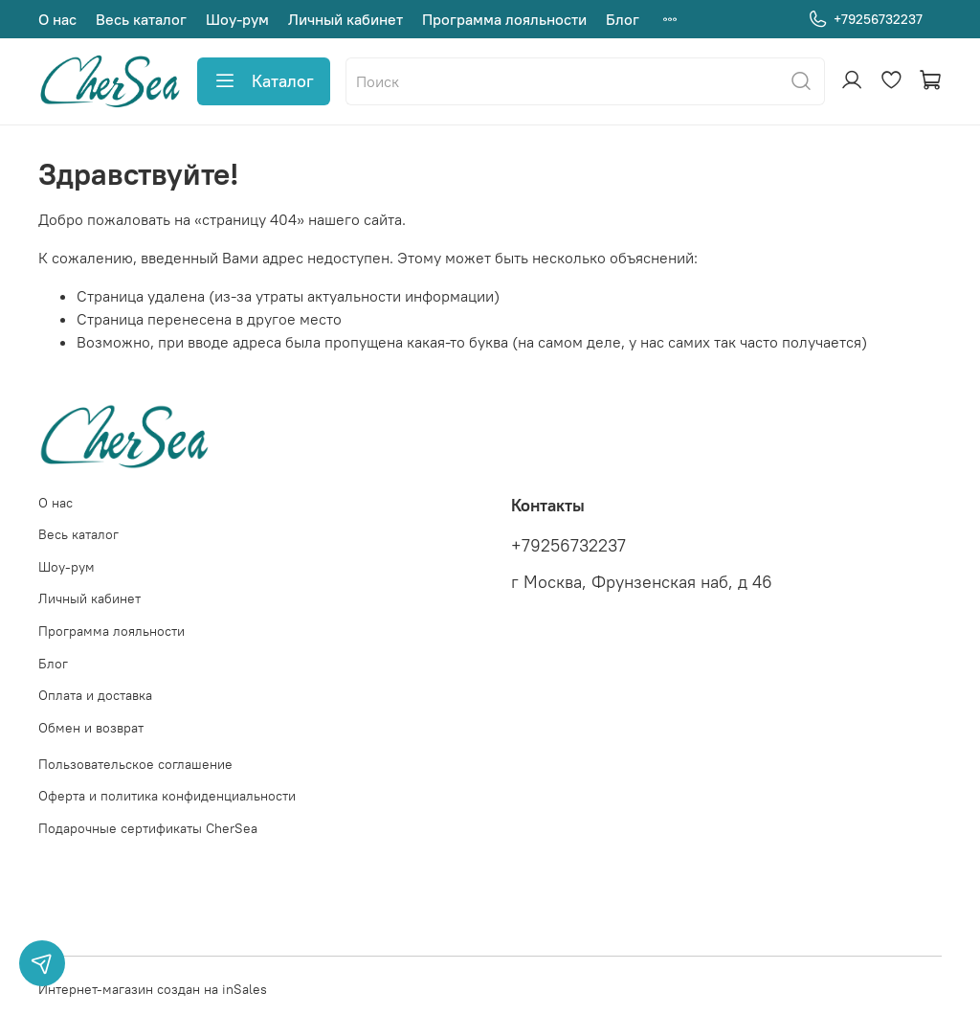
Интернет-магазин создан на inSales (152, 989)
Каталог (263, 81)
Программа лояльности (504, 19)
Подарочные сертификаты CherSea (147, 828)
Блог (622, 19)
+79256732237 (865, 20)
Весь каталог (141, 19)
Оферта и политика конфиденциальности (167, 795)
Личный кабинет (345, 19)
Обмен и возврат (91, 727)
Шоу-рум (237, 19)
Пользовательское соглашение (135, 764)
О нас (57, 19)
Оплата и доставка (95, 695)
